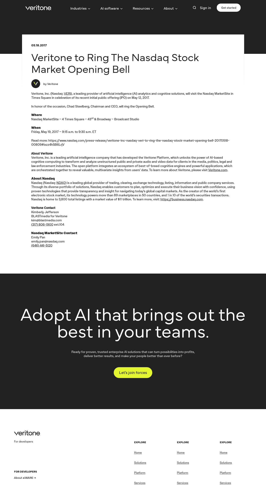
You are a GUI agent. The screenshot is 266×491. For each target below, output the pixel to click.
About (169, 8)
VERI (67, 93)
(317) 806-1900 (42, 224)
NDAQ (61, 183)
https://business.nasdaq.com (181, 199)
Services (139, 483)
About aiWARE (23, 477)
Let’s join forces (133, 372)
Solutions (140, 463)
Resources (141, 8)
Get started (228, 7)
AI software (109, 8)
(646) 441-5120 (41, 245)
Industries (78, 8)
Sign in (205, 7)
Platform (139, 473)
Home (138, 452)
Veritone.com (217, 170)
